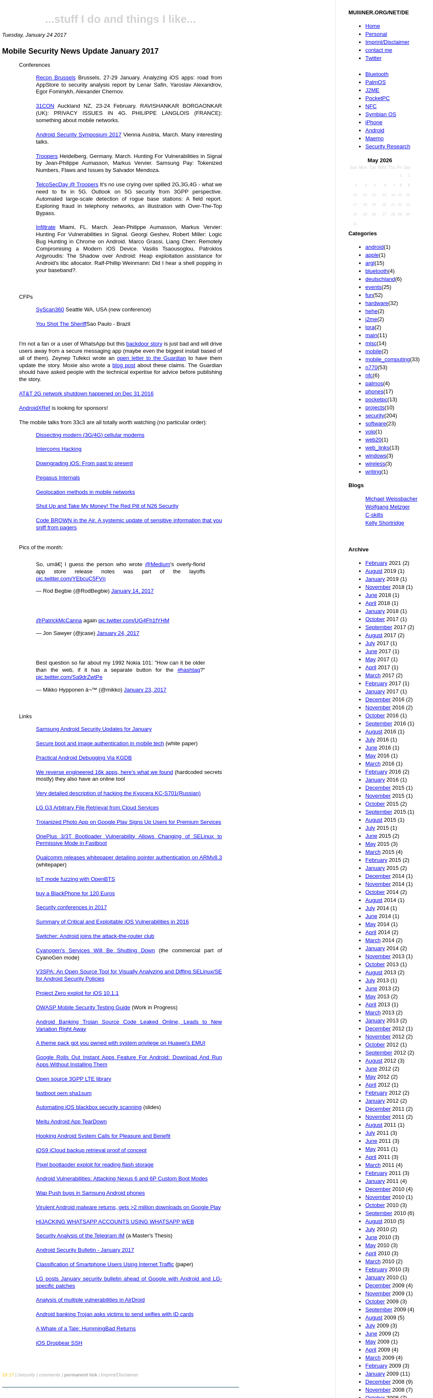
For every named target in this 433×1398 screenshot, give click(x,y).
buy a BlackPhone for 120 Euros (75, 893)
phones (374, 391)
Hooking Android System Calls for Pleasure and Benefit (103, 1136)
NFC (371, 106)
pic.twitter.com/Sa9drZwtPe (69, 677)
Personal (376, 34)
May (370, 659)
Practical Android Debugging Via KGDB (84, 758)
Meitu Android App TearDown (71, 1121)
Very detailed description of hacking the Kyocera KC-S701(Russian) (118, 793)
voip (370, 431)
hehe (371, 311)
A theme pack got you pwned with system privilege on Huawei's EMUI (121, 1043)
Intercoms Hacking (59, 449)
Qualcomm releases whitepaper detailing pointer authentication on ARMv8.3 (129, 857)
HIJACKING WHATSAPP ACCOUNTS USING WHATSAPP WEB (115, 1221)
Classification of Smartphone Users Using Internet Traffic (105, 1264)
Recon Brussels (56, 77)
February (376, 563)
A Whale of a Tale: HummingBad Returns (86, 1328)
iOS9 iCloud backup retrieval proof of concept (91, 1150)
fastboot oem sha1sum (64, 1093)
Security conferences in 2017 (71, 907)
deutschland (380, 279)
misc (371, 343)
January (375, 579)
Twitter (373, 58)
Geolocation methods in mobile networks (85, 492)
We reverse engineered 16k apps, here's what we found (104, 772)
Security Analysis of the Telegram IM (80, 1235)
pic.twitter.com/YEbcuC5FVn (71, 578)
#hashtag (189, 670)
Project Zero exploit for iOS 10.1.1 (77, 993)
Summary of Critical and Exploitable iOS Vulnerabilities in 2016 (112, 921)
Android (374, 130)
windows (375, 455)
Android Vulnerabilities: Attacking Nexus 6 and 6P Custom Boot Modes (122, 1178)
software (375, 423)
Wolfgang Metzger (387, 507)
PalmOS (375, 82)
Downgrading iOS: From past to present (84, 463)
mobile (373, 351)
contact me (378, 50)
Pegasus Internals (58, 477)
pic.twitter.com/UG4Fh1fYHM (134, 620)
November (378, 587)
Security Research (387, 146)
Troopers (47, 156)
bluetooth (376, 271)
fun (369, 295)
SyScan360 (50, 309)
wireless (375, 464)
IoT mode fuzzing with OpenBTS (75, 879)
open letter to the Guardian (151, 358)
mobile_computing (387, 359)
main (371, 335)
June (371, 595)
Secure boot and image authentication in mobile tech (100, 743)
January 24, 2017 (118, 633)
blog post (123, 365)
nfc (369, 375)
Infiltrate (45, 227)
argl (370, 263)
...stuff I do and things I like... (120, 19)
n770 (371, 367)
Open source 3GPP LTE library (73, 1079)
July (370, 643)
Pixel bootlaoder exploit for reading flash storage (94, 1164)
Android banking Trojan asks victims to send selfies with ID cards (115, 1314)
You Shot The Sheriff (61, 324)
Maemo (374, 138)
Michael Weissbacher (391, 499)
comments (49, 1374)
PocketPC (377, 98)
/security (26, 1374)
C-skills (374, 515)
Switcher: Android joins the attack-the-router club (95, 936)
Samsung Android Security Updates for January (94, 729)
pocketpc (376, 399)
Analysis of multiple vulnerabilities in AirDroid (90, 1300)
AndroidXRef (34, 408)
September (378, 627)
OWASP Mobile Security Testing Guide (83, 1007)
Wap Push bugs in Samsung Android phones (90, 1193)
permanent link (80, 1374)
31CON (45, 106)
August (373, 571)
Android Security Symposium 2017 (78, 134)
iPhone (373, 122)
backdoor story (144, 344)
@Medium (157, 564)
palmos (374, 383)
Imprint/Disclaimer (387, 42)
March (373, 675)
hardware (376, 303)
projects (375, 407)
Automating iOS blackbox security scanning (89, 1107)
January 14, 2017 (132, 591)
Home (372, 26)
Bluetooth (377, 74)
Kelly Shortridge (384, 523)
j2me (371, 319)
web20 (373, 439)
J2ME (372, 90)
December (378, 699)
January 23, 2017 (145, 690)
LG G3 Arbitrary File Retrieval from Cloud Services (97, 807)
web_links (377, 447)
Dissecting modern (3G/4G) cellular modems (90, 435)
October (375, 619)
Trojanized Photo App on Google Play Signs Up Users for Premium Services (128, 822)
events (373, 287)
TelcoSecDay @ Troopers (67, 184)
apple (372, 255)
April (370, 603)
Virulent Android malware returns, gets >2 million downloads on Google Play (128, 1207)
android (374, 247)
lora (370, 327)
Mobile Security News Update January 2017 (80, 51)
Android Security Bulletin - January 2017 (85, 1250)
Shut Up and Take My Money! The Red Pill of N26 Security (107, 506)
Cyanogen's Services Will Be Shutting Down (95, 950)
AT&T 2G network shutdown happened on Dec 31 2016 (86, 393)
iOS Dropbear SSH (59, 1343)
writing (373, 472)
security (374, 415)
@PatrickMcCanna (59, 620)
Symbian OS (380, 114)
